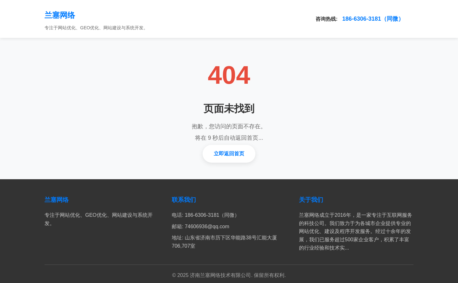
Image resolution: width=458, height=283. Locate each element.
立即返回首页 (229, 153)
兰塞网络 (60, 15)
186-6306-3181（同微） (373, 19)
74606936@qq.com (207, 226)
